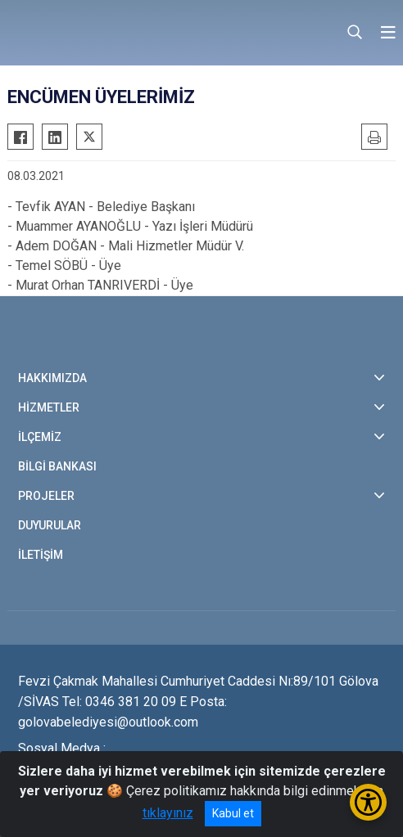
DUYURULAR (49, 525)
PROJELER (46, 495)
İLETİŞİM (40, 554)
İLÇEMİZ (39, 436)
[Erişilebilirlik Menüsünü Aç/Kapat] (368, 802)
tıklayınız (168, 813)
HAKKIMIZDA (52, 378)
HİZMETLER (48, 407)
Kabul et (233, 813)
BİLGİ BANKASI (57, 466)
